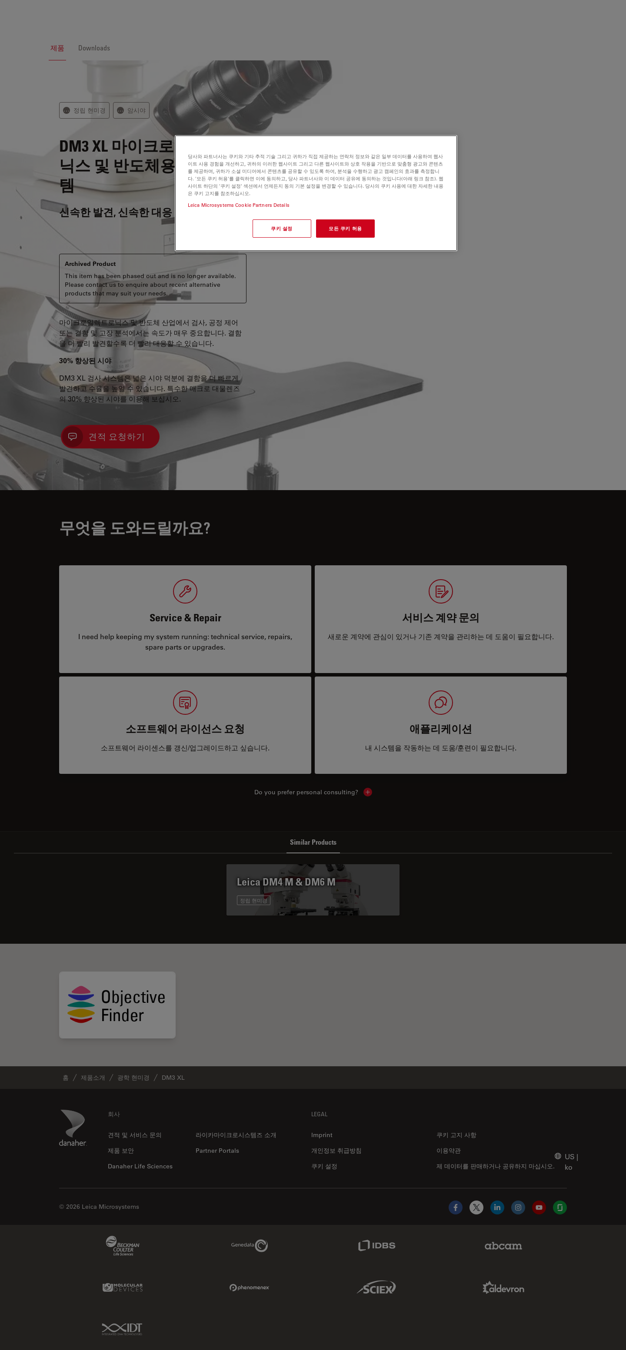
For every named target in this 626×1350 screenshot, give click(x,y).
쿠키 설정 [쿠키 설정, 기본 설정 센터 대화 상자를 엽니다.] (282, 228)
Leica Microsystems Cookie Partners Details (239, 205)
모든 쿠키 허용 (345, 228)
